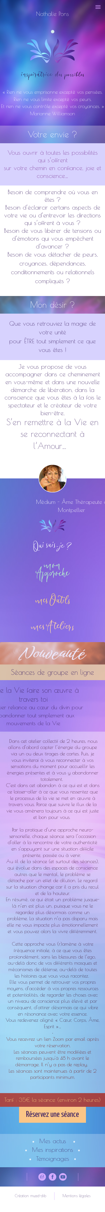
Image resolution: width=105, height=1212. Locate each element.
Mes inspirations (52, 1149)
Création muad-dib (30, 1196)
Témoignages (52, 1158)
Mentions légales (76, 1196)
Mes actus (52, 1141)
